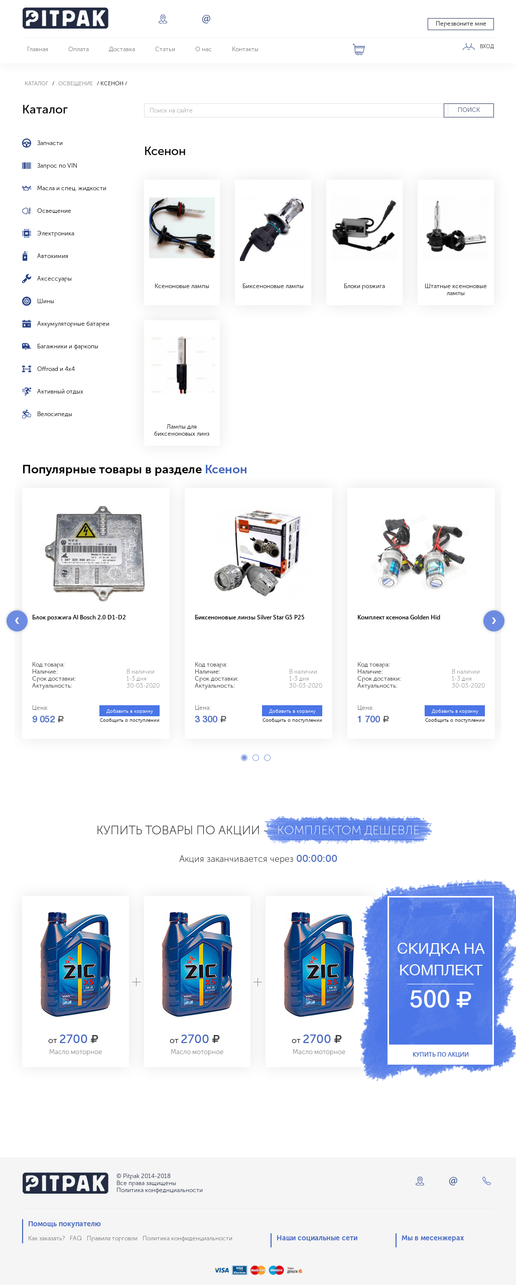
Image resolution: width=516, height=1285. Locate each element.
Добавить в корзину (129, 711)
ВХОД (487, 47)
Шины (45, 301)
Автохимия (52, 256)
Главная (37, 49)
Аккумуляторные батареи (73, 323)
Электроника (55, 233)
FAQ (76, 1238)
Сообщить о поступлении (130, 720)
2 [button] (255, 757)
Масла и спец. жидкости (71, 188)
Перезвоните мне (461, 23)
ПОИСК (469, 109)
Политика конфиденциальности (187, 1238)
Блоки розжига (364, 286)
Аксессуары (54, 278)
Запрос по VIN (57, 165)
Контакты (245, 49)
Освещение (75, 83)
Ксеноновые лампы (182, 286)
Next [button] (493, 620)
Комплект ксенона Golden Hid (398, 616)
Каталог (36, 83)
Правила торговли (112, 1238)
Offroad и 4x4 (56, 368)
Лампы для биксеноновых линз (181, 430)
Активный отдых (60, 391)
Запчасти (50, 143)
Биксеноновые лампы (273, 286)
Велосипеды (54, 414)
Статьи (165, 49)
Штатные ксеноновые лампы (456, 290)
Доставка (122, 49)
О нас (203, 49)
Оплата (78, 49)
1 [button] (244, 757)
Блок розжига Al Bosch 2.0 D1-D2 (79, 616)
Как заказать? (46, 1238)
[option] (96, 613)
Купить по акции (441, 1054)
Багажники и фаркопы (67, 346)
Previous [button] (17, 620)
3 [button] (267, 757)
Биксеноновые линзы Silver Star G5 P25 (250, 616)
